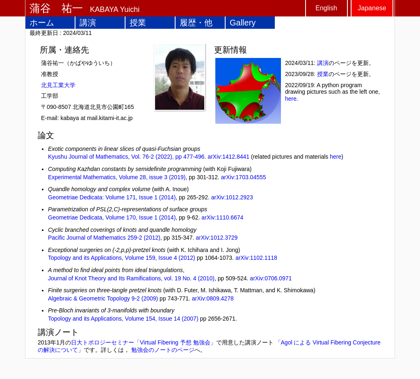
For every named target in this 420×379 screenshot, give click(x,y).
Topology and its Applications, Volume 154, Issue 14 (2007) (123, 318)
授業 (138, 22)
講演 (88, 22)
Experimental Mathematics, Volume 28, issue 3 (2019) (116, 177)
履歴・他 (196, 22)
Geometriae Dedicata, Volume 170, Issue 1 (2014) (112, 217)
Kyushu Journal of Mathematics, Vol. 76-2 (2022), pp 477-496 (126, 156)
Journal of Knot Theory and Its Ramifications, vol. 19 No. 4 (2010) (131, 278)
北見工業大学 (58, 85)
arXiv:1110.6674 (222, 217)
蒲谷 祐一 (56, 8)
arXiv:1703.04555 (243, 177)
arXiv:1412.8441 (228, 156)
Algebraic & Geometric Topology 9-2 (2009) (103, 298)
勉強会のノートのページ (162, 350)
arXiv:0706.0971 (271, 278)
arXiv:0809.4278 (213, 298)
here (291, 98)
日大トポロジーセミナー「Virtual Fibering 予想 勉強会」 (143, 342)
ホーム (42, 22)
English (326, 8)
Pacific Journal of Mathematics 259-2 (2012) (104, 237)
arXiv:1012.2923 (232, 197)
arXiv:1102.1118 (256, 257)
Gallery (243, 22)
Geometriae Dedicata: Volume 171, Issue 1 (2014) (112, 197)
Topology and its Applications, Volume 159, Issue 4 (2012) (121, 257)
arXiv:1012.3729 (216, 237)
